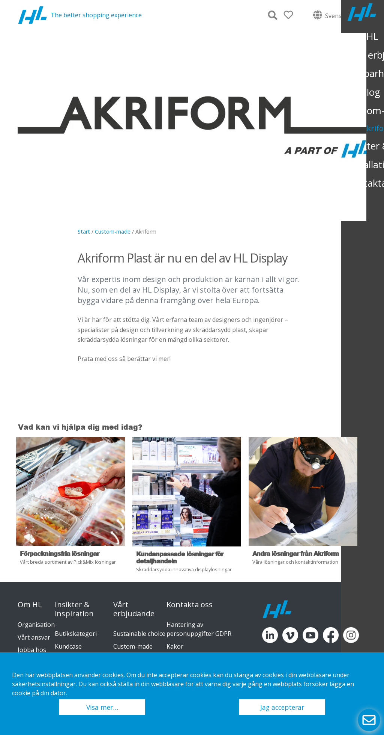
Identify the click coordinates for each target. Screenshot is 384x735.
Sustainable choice (139, 633)
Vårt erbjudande (133, 609)
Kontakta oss (189, 604)
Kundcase (68, 646)
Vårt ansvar (34, 637)
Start (84, 231)
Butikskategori (76, 633)
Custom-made (112, 231)
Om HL (30, 604)
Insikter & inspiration (74, 609)
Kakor (174, 646)
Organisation (36, 624)
